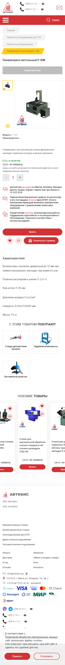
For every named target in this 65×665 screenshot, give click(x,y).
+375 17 (34, 9)
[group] (38, 104)
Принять (17, 656)
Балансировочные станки (16, 530)
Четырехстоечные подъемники (19, 544)
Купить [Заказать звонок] (32, 467)
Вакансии (39, 553)
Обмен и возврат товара (46, 558)
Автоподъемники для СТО (16, 535)
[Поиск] (54, 20)
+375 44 (35, 4)
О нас (5, 563)
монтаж (29, 213)
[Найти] (48, 20)
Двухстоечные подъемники (17, 540)
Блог (36, 563)
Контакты (39, 567)
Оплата (32, 200)
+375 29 (23, 609)
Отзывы (7, 567)
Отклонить (46, 656)
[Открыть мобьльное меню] (6, 20)
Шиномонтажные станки (15, 525)
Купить (32, 232)
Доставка (7, 558)
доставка (26, 187)
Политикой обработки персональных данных (31, 637)
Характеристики (32, 70)
